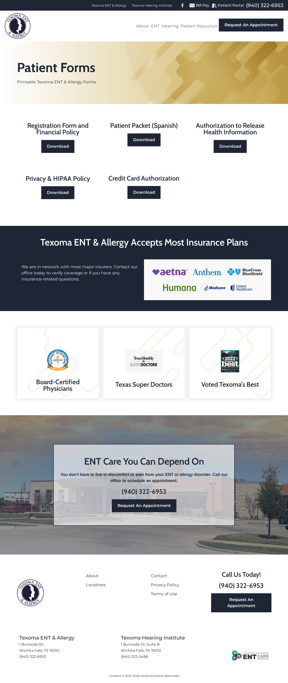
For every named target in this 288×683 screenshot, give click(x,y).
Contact (159, 575)
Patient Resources (199, 26)
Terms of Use (164, 593)
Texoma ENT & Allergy (109, 5)
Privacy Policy (165, 584)
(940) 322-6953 (264, 5)
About (142, 26)
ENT (155, 26)
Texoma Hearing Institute (152, 5)
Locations (96, 584)
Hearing (170, 26)
